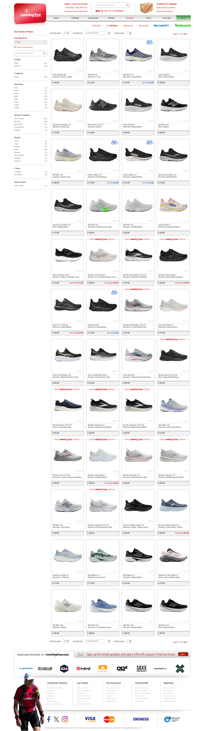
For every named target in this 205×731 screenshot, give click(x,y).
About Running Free (84, 691)
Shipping (50, 696)
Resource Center (169, 688)
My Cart (104, 11)
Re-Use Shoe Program (143, 693)
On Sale (17, 121)
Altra (16, 141)
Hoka (16, 150)
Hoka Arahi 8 (97, 326)
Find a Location (82, 688)
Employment (81, 693)
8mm (16, 99)
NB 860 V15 (59, 626)
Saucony (17, 161)
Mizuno (17, 152)
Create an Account (112, 688)
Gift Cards (97, 26)
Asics (16, 144)
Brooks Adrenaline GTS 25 (135, 276)
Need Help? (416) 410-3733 (76, 8)
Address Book (111, 698)
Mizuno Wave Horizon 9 (170, 526)
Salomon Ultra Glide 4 (169, 576)
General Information (54, 688)
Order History (111, 691)
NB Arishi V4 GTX (95, 126)
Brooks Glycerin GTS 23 (135, 426)
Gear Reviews (168, 693)
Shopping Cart (111, 701)
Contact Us (51, 691)
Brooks (17, 147)
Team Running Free (142, 688)
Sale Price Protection (164, 11)
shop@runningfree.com (132, 728)
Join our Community (142, 698)
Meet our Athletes (141, 691)
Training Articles (169, 696)
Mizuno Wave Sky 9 (66, 276)
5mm (16, 93)
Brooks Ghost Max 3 (102, 276)
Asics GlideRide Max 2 (99, 376)
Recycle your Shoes (84, 696)
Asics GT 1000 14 (62, 326)
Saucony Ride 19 (167, 326)
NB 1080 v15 (169, 426)
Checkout (119, 11)
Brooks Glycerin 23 (100, 426)
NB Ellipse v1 (96, 576)
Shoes (16, 77)
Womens (17, 66)
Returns (50, 698)
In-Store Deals (82, 701)
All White (17, 175)
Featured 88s (18, 127)
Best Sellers (18, 124)
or (75, 4)
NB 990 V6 (94, 76)
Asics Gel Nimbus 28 (65, 376)
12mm (16, 105)
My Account (143, 26)
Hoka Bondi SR (62, 76)
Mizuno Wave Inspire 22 (135, 526)
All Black (17, 172)
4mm (16, 91)
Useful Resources (169, 701)
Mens (16, 63)
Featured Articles (169, 698)
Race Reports (168, 691)
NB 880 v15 (163, 126)
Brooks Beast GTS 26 (168, 376)
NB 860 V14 (132, 76)
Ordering (50, 693)
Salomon (17, 158)
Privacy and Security (54, 704)
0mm (16, 88)
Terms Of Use (52, 701)
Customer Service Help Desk (75, 11)
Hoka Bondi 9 (166, 76)
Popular (17, 130)
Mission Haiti (139, 696)
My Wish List (111, 693)
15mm (16, 108)
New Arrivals (19, 119)
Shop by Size (128, 26)
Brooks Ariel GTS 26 (67, 476)
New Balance (19, 155)
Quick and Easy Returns (165, 8)
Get (112, 26)
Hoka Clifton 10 (97, 176)
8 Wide (17, 42)
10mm (16, 102)
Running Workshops (84, 698)
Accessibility (139, 701)
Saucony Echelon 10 (61, 126)
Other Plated (18, 186)
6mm (16, 96)
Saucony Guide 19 (61, 576)
